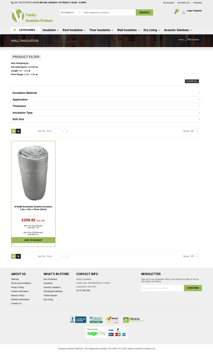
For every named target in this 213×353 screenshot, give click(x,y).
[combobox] (106, 12)
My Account (168, 3)
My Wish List (183, 3)
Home (181, 40)
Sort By (41, 131)
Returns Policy (17, 295)
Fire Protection (50, 279)
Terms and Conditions (21, 283)
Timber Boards (50, 295)
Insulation (48, 283)
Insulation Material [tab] (25, 92)
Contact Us (16, 303)
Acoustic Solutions (52, 287)
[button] (13, 245)
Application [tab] (20, 99)
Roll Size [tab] (18, 119)
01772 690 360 (40, 2)
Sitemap (15, 279)
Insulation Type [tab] (23, 112)
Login (189, 11)
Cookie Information (20, 291)
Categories (27, 30)
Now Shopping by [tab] (20, 63)
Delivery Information (20, 299)
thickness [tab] (19, 106)
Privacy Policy (17, 287)
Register (198, 11)
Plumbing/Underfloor (53, 291)
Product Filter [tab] (26, 56)
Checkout (197, 3)
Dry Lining (48, 299)
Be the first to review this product (33, 216)
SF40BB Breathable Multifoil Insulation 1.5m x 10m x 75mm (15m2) (33, 208)
